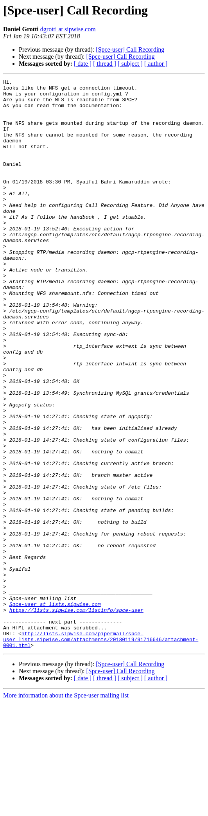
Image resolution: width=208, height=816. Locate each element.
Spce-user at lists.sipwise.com (55, 709)
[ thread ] (104, 63)
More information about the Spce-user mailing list (66, 809)
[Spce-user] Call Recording (130, 49)
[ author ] (156, 63)
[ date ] (82, 63)
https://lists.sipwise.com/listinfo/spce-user (76, 716)
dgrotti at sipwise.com (68, 29)
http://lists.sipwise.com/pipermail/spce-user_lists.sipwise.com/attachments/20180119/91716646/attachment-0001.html (100, 751)
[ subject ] (130, 63)
